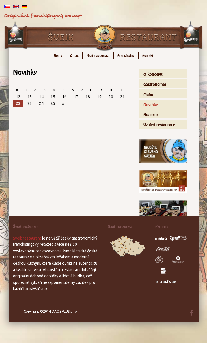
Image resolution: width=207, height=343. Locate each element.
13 (29, 96)
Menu (148, 93)
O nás (74, 55)
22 (18, 103)
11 (122, 90)
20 (111, 96)
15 (53, 96)
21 (122, 96)
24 (41, 103)
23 (29, 103)
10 (111, 90)
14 (41, 96)
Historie (150, 113)
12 (18, 96)
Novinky (150, 104)
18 (87, 96)
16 (64, 96)
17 (76, 96)
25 (53, 103)
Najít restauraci (98, 55)
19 (99, 96)
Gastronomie (154, 83)
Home (58, 55)
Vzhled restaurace (159, 124)
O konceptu (153, 73)
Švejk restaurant (27, 238)
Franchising (125, 55)
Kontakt (147, 55)
